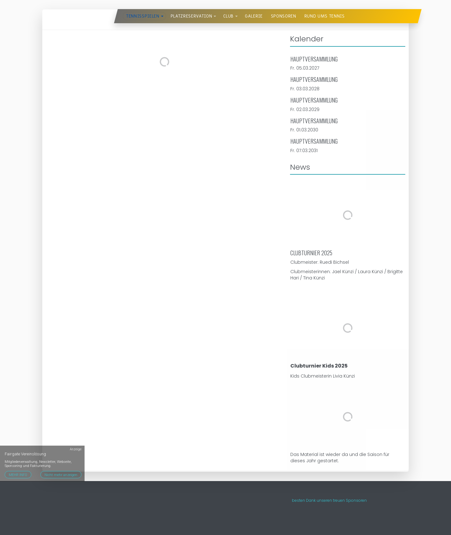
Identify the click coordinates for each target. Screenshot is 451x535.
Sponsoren (283, 16)
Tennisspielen (142, 16)
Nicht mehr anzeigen (60, 475)
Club (228, 16)
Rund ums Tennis (324, 16)
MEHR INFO (18, 475)
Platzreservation (191, 16)
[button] (162, 16)
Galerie (254, 16)
